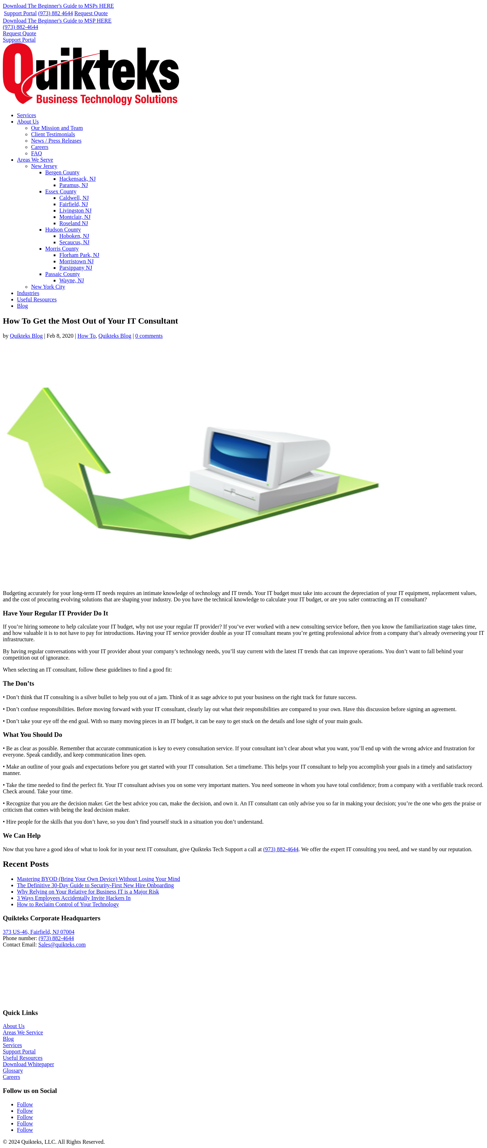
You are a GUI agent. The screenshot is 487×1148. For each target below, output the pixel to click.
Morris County (62, 249)
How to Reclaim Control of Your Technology (68, 904)
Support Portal (20, 13)
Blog (22, 306)
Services (26, 115)
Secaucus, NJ (74, 242)
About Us (28, 122)
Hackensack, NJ (77, 179)
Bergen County (62, 172)
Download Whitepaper (28, 1064)
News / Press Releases (56, 141)
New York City (48, 287)
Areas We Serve (35, 160)
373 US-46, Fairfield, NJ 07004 (39, 932)
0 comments (149, 336)
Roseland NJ (73, 223)
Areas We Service (23, 1032)
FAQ (36, 153)
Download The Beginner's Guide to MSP (57, 21)
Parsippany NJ (75, 268)
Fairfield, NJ (73, 204)
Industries (28, 293)
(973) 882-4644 (20, 27)
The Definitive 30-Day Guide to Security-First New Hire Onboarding (95, 885)
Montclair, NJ (74, 217)
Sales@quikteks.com (61, 945)
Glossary (13, 1071)
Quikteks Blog (26, 336)
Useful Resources (37, 299)
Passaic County (62, 274)
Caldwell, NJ (74, 198)
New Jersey (44, 166)
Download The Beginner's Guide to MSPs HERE (58, 6)
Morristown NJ (76, 261)
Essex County (60, 191)
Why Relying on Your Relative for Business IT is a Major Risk (88, 892)
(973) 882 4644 (55, 13)
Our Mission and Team (57, 128)
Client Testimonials (53, 134)
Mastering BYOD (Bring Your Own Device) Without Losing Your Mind (98, 879)
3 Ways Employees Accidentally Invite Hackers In (74, 898)
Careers (39, 147)
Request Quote (91, 13)
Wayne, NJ (71, 280)
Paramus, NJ (73, 185)
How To (86, 336)
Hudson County (63, 230)
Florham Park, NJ (79, 255)
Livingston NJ (75, 211)
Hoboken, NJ (74, 236)
